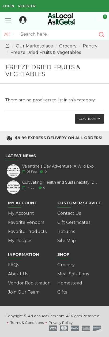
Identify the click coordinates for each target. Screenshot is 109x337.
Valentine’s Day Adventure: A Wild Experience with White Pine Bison (59, 166)
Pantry (90, 46)
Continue (87, 119)
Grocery (68, 46)
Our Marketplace (34, 46)
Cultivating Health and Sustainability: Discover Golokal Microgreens (59, 182)
